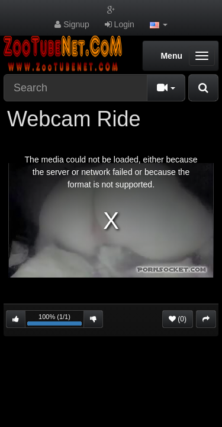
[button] (158, 24)
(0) (177, 319)
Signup (71, 24)
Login (119, 24)
